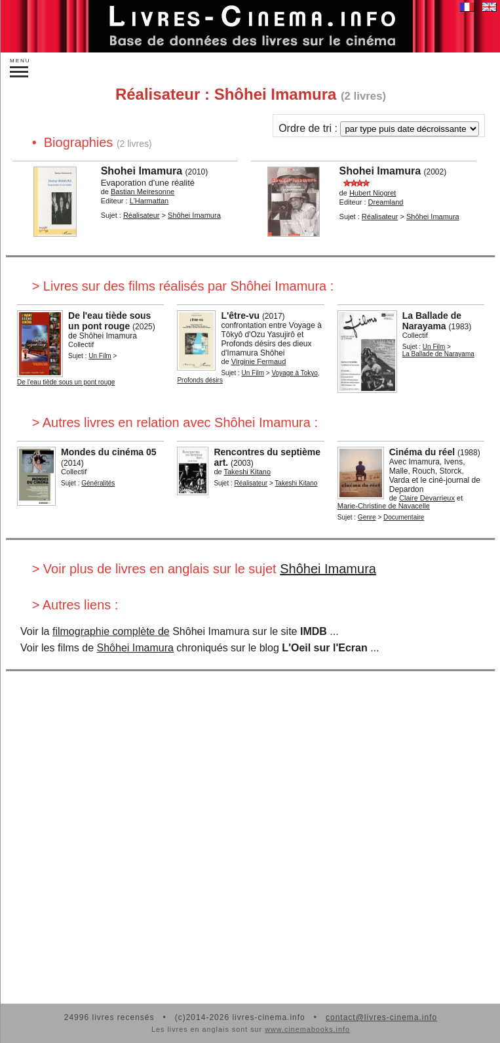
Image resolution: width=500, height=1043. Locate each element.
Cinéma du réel (422, 452)
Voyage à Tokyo (294, 373)
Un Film (99, 355)
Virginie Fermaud (258, 361)
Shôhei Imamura (194, 215)
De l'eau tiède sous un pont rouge (109, 320)
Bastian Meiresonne (142, 191)
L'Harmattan (149, 201)
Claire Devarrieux (427, 498)
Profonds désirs (199, 380)
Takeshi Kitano (247, 472)
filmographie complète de (111, 631)
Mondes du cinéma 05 (108, 452)
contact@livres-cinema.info (381, 1017)
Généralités (98, 483)
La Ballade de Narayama (431, 320)
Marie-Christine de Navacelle (383, 506)
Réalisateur (141, 215)
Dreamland (386, 202)
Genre (367, 517)
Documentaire (403, 517)
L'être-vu (240, 315)
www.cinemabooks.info (307, 1029)
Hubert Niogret (372, 193)
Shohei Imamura (141, 170)
